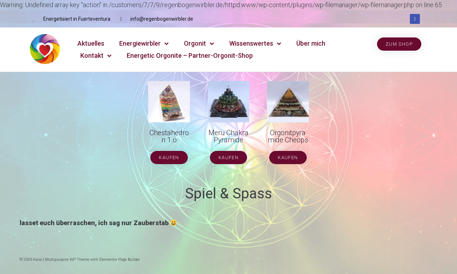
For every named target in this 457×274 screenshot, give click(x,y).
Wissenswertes (255, 44)
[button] (399, 44)
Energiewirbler (144, 44)
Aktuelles (90, 43)
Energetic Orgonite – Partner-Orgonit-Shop (190, 55)
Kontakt (96, 56)
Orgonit (199, 44)
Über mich (310, 43)
